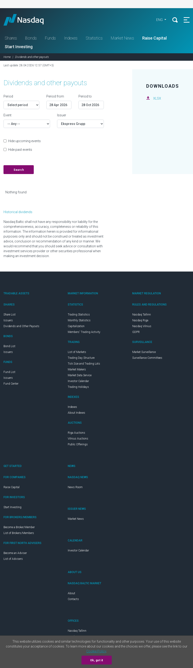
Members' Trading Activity (84, 332)
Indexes (71, 38)
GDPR (136, 332)
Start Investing (19, 46)
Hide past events (20, 149)
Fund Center (10, 383)
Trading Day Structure (81, 357)
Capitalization (76, 326)
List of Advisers (13, 559)
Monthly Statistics (79, 320)
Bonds (31, 38)
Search (19, 169)
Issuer (61, 115)
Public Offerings (78, 444)
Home (7, 57)
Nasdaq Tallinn (141, 314)
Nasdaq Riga (140, 320)
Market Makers (77, 369)
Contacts (73, 599)
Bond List (9, 346)
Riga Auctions (76, 432)
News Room (75, 487)
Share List (9, 314)
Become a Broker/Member (19, 527)
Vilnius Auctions (78, 438)
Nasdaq (27, 20)
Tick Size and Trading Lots (84, 363)
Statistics (94, 38)
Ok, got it (96, 660)
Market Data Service (79, 375)
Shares (11, 38)
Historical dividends (17, 212)
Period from (55, 96)
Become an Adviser (15, 553)
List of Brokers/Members (18, 533)
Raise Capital (154, 38)
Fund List (9, 372)
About (71, 593)
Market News (122, 38)
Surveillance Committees (147, 357)
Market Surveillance (144, 352)
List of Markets (77, 352)
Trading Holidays (78, 387)
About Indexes (76, 412)
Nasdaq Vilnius (141, 326)
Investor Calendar (78, 381)
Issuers (8, 320)
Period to (85, 96)
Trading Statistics (79, 314)
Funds (50, 38)
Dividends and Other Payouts (21, 326)
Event (7, 115)
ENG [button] (159, 20)
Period (8, 96)
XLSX (157, 98)
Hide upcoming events (24, 141)
